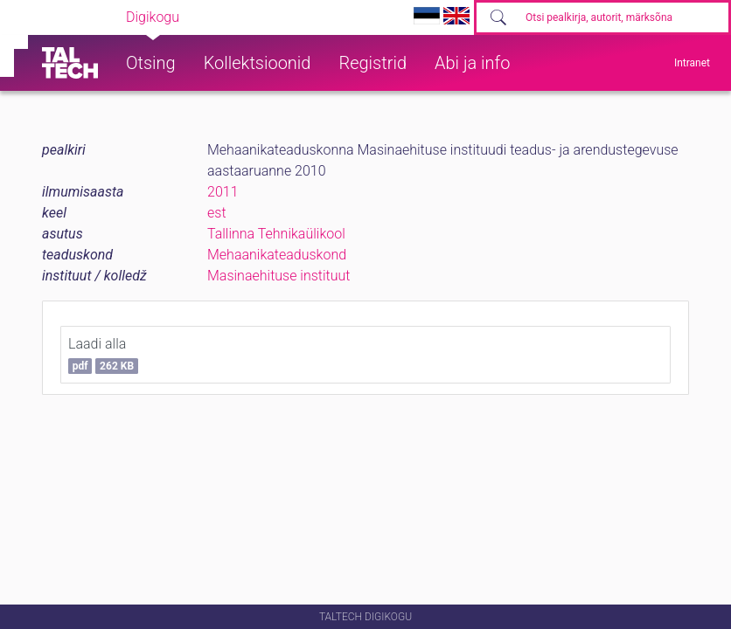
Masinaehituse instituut (278, 275)
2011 (223, 191)
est (216, 212)
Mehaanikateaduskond (276, 254)
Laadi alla (103, 354)
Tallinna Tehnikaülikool (276, 233)
